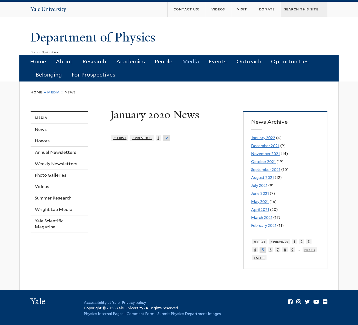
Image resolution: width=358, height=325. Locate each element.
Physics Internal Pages (104, 314)
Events (217, 61)
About (64, 61)
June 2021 (260, 193)
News (70, 92)
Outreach (248, 61)
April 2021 (260, 209)
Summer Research (53, 198)
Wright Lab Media (53, 209)
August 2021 (262, 177)
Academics (130, 61)
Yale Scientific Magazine (49, 224)
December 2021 (265, 145)
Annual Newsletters (55, 152)
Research (94, 61)
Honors (42, 140)
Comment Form (140, 314)
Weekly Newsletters (56, 163)
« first (120, 137)
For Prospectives (93, 74)
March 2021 (261, 217)
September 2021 (265, 169)
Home (38, 61)
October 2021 (263, 161)
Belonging (49, 74)
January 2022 (263, 137)
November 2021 (265, 153)
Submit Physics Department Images (189, 314)
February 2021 (263, 225)
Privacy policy (134, 302)
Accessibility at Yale (102, 302)
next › (309, 249)
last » (259, 257)
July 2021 (259, 185)
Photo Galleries (50, 175)
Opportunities (290, 61)
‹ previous (142, 137)
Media (190, 61)
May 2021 (260, 201)
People (163, 61)
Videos (42, 186)
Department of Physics (94, 37)
